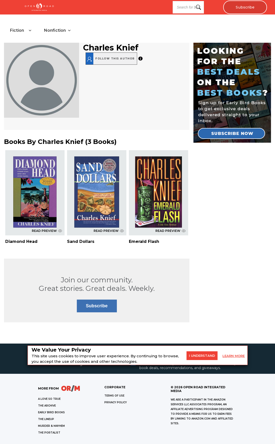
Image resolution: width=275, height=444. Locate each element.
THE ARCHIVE (47, 405)
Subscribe (245, 7)
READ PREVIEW (47, 231)
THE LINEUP (46, 419)
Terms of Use (114, 395)
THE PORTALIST (49, 432)
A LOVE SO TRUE (49, 399)
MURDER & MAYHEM (51, 426)
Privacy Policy (115, 402)
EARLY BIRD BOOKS (51, 412)
